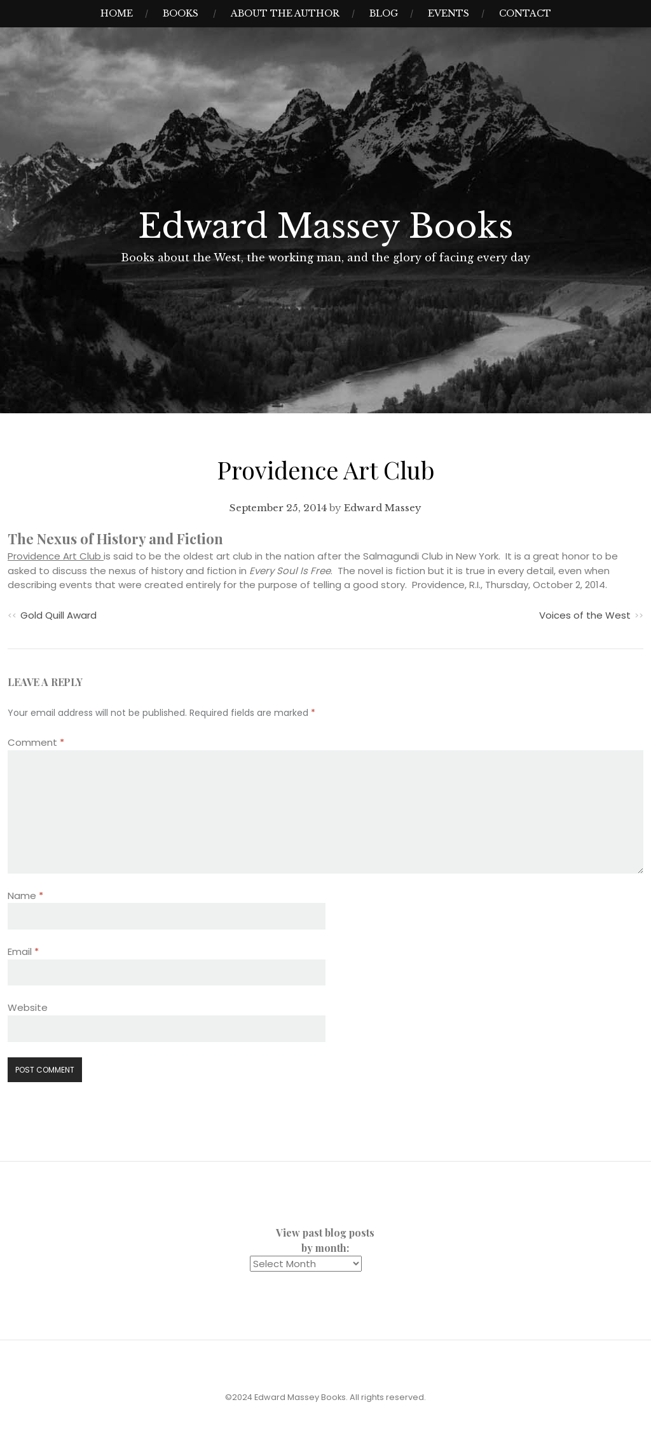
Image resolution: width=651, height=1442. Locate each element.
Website (28, 1007)
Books (180, 13)
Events (448, 13)
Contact (525, 13)
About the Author (285, 13)
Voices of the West (585, 615)
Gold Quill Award (58, 615)
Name (25, 895)
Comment (36, 742)
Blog (383, 13)
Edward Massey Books (325, 226)
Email (23, 951)
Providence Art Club (56, 556)
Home (116, 13)
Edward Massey (382, 508)
